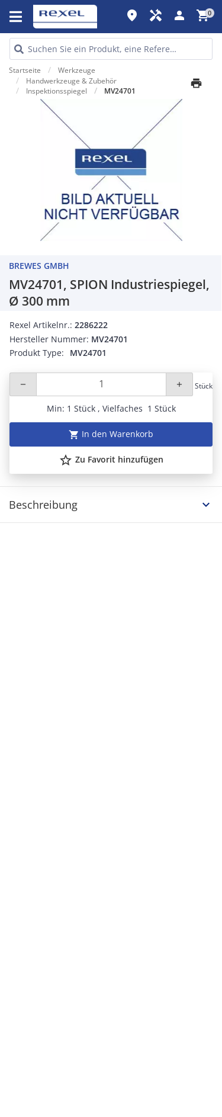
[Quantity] (101, 384)
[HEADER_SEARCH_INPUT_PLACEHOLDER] (111, 49)
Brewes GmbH (39, 265)
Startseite (25, 70)
